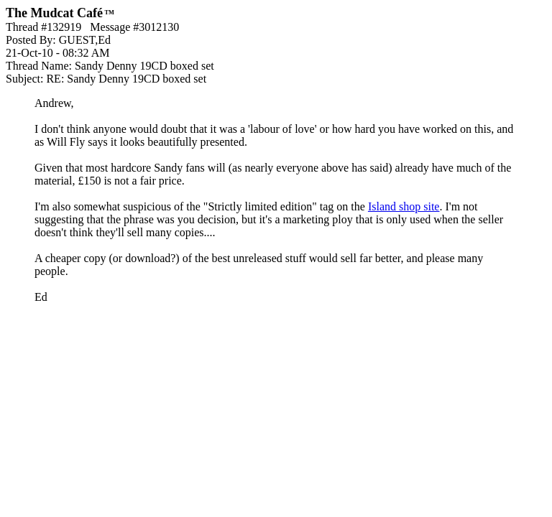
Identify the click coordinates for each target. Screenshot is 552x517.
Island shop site (404, 206)
